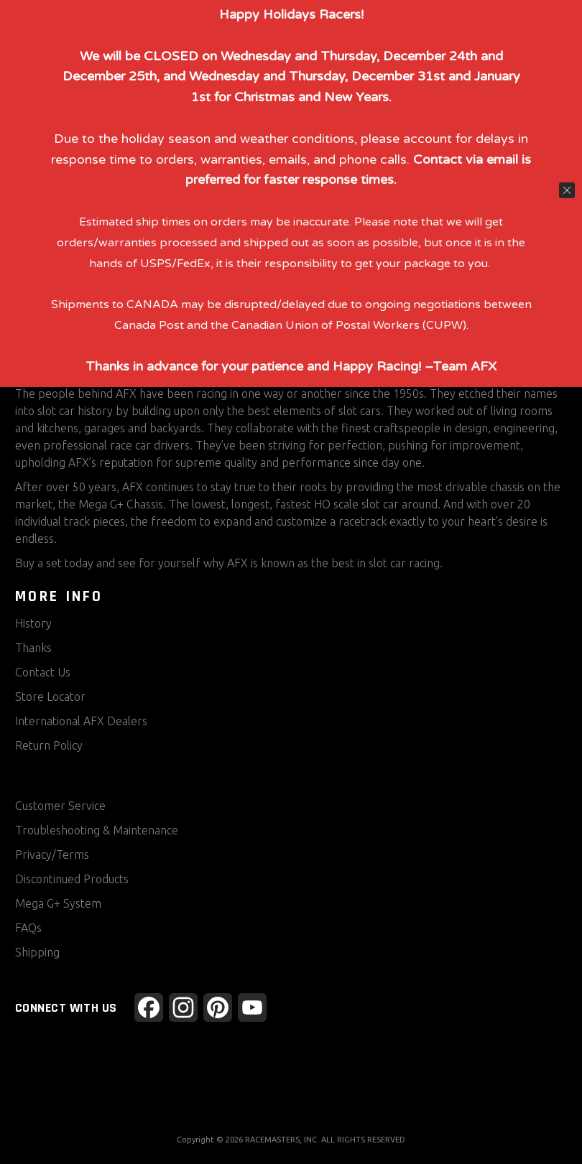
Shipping (37, 952)
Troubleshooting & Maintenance (96, 830)
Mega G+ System (58, 903)
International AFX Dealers (81, 720)
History (33, 623)
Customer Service (60, 805)
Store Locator (50, 696)
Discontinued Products (72, 878)
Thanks (33, 647)
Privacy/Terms (52, 854)
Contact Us (42, 672)
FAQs (28, 927)
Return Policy (49, 745)
